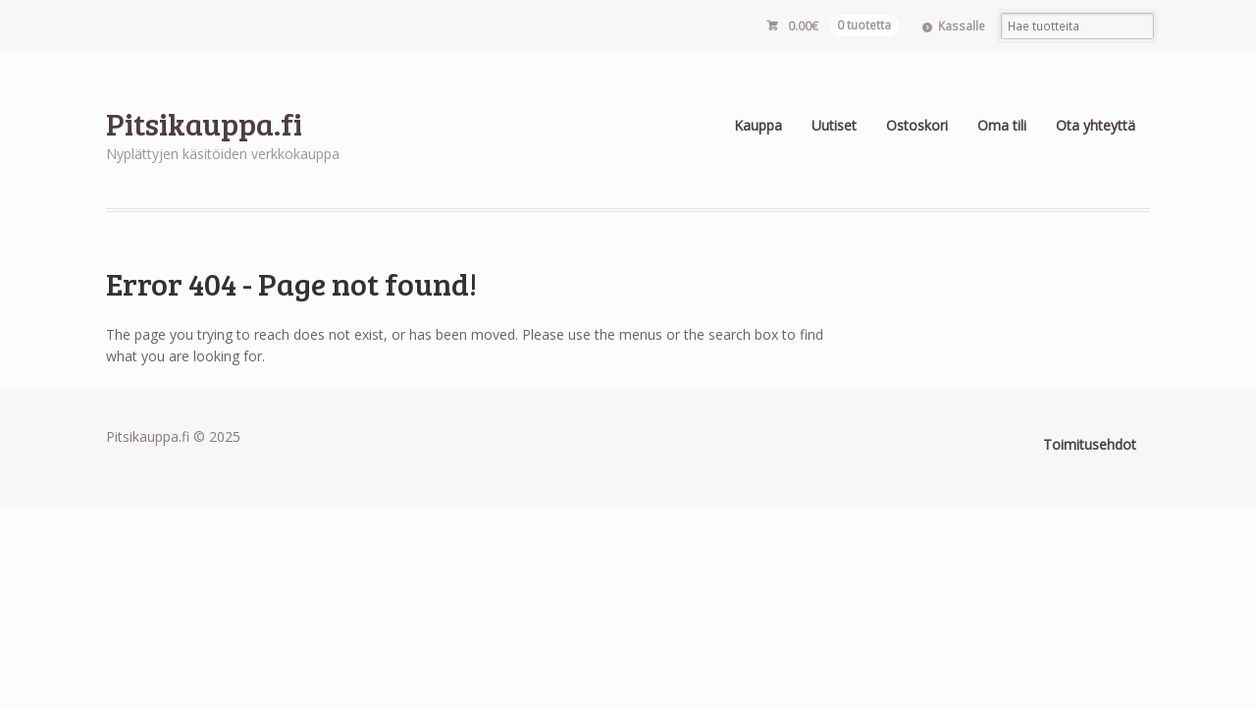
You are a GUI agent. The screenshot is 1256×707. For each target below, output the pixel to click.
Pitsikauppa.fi (204, 123)
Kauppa (758, 125)
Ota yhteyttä (1095, 125)
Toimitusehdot (1089, 444)
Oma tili (1001, 125)
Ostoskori (917, 125)
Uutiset (834, 125)
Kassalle (961, 26)
